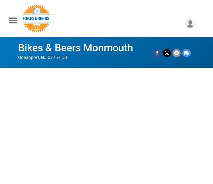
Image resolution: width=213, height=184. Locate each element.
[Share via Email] (176, 53)
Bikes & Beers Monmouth (75, 48)
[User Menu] (190, 23)
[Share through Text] (186, 53)
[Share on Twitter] (167, 53)
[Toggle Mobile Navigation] (13, 20)
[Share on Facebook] (157, 53)
